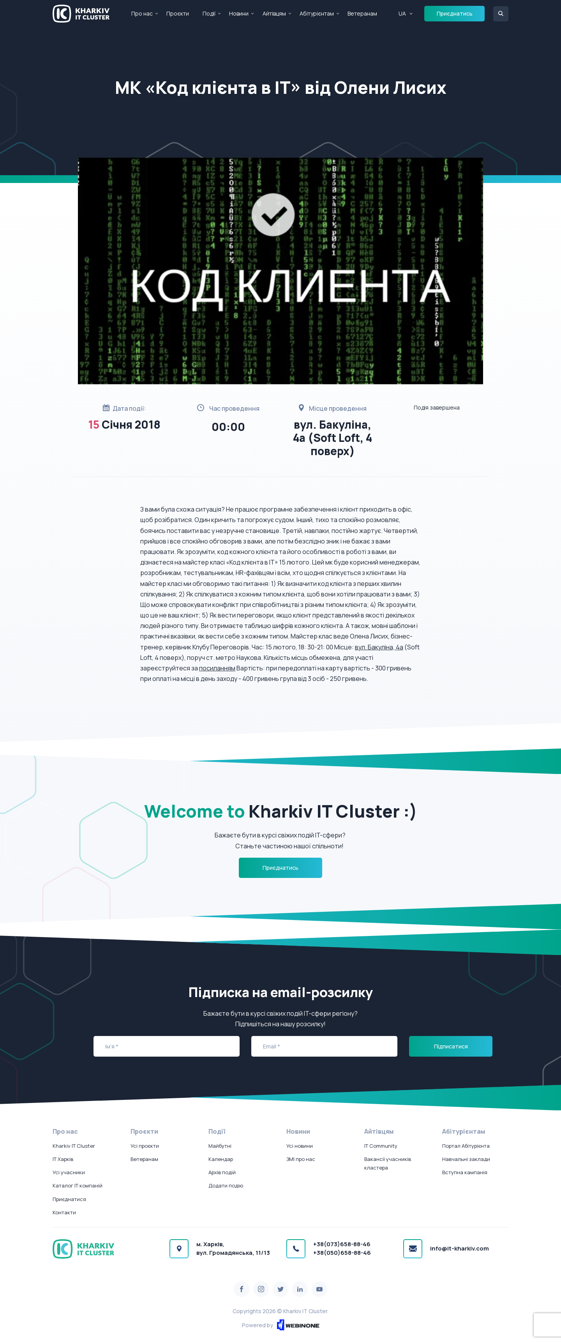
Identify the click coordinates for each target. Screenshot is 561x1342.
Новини (239, 13)
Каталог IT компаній (77, 1185)
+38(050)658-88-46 (342, 1253)
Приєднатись (455, 13)
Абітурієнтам (317, 13)
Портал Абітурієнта (466, 1145)
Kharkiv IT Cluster (74, 1145)
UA (402, 13)
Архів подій (222, 1172)
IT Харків (63, 1159)
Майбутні (219, 1145)
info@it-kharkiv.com (459, 1248)
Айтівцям (274, 13)
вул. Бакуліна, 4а (379, 647)
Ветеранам (362, 13)
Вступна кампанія (464, 1172)
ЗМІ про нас (300, 1159)
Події (209, 13)
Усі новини (299, 1145)
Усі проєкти (145, 1145)
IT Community (380, 1145)
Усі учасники (69, 1172)
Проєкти (177, 13)
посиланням (217, 668)
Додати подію (225, 1185)
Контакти (64, 1212)
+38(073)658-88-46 (341, 1244)
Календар (220, 1159)
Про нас (142, 13)
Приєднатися (69, 1199)
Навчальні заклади (466, 1159)
